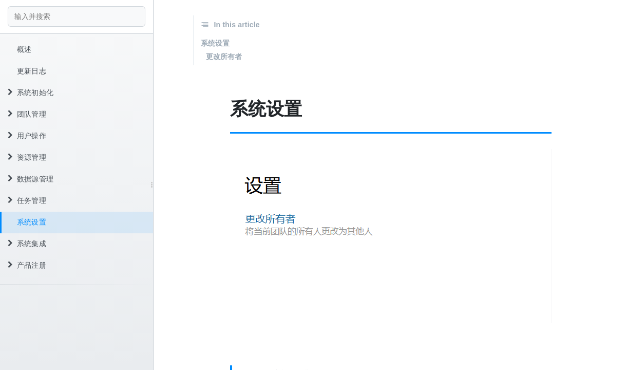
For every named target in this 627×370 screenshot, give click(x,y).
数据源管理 (30, 179)
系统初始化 (30, 92)
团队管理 (27, 114)
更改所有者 (224, 56)
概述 (24, 49)
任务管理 (27, 200)
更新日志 (31, 71)
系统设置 (31, 222)
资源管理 (27, 157)
